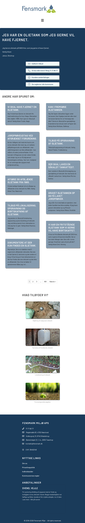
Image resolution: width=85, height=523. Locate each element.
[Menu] (42, 20)
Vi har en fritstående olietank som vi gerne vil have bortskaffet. (61, 227)
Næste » (52, 281)
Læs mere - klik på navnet (31, 499)
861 (45, 281)
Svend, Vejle (30, 488)
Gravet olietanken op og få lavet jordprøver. (61, 196)
